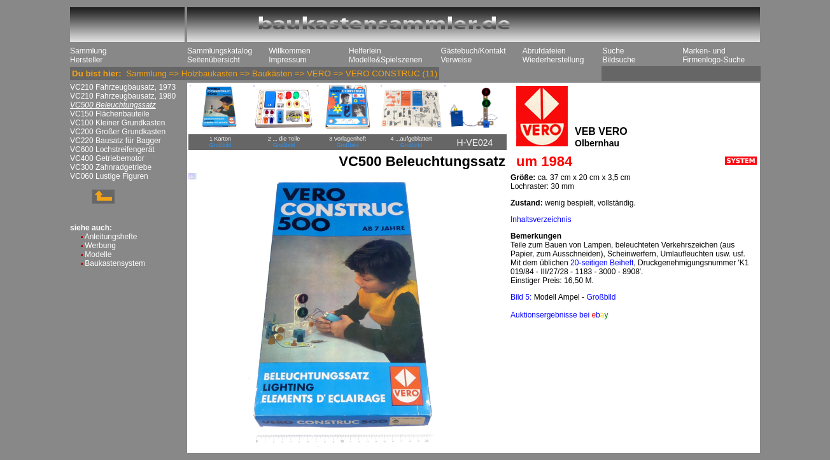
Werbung (100, 245)
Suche (613, 50)
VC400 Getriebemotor (107, 158)
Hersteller (86, 59)
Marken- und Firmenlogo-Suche (713, 55)
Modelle (98, 254)
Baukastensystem (115, 263)
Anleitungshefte (111, 236)
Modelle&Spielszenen (385, 59)
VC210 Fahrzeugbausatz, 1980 (123, 96)
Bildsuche (618, 59)
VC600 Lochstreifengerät (112, 149)
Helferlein (365, 50)
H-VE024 (475, 142)
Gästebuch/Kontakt (472, 50)
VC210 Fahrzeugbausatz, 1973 (123, 87)
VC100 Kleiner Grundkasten (117, 122)
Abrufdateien (544, 50)
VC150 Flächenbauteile (110, 113)
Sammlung (88, 50)
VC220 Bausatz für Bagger (115, 140)
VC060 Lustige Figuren (109, 176)
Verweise (456, 59)
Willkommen (289, 50)
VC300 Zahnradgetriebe (110, 167)
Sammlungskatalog (219, 50)
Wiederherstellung (553, 59)
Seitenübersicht (213, 59)
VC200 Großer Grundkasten (117, 131)
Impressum (287, 59)
